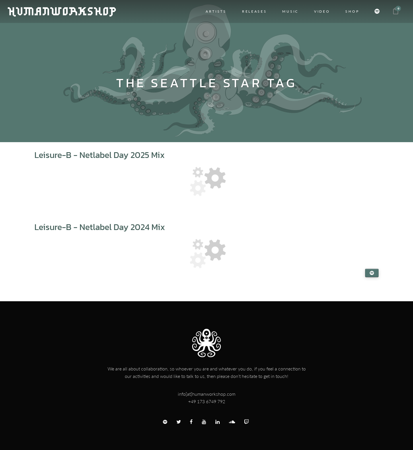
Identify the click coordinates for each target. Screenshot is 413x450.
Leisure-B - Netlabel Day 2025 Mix (99, 154)
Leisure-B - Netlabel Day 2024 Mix (99, 227)
